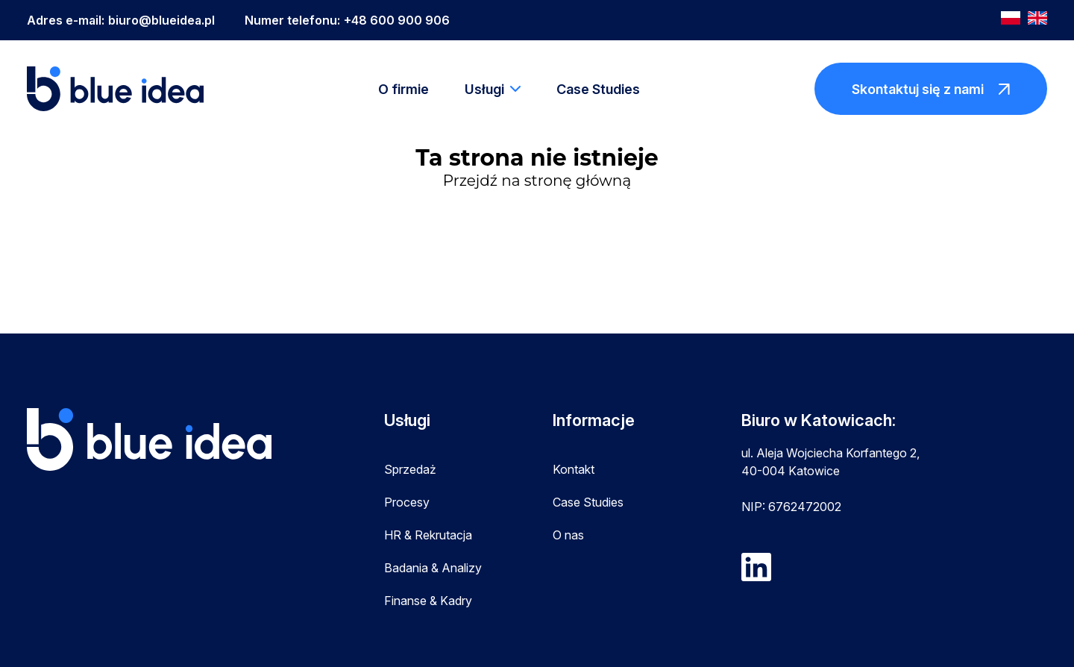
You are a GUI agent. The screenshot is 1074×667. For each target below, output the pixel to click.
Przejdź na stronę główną (537, 181)
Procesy (407, 502)
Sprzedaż (410, 469)
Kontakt (573, 469)
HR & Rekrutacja (428, 534)
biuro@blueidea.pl (161, 20)
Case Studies (598, 89)
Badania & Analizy (433, 567)
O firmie (403, 89)
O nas (568, 534)
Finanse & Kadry (428, 600)
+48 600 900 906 (397, 20)
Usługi (484, 89)
